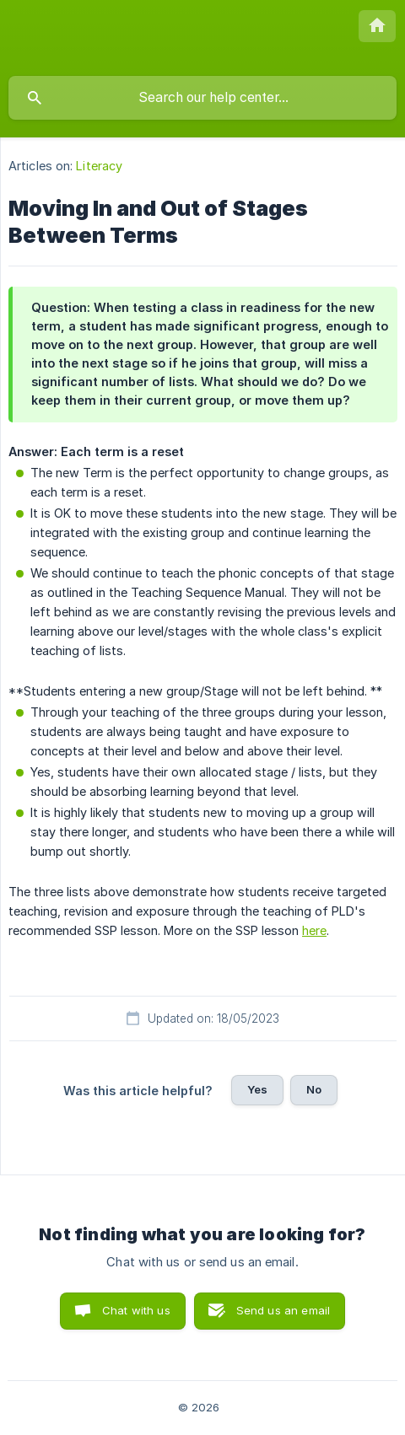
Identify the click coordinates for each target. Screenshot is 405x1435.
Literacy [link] (99, 166)
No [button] (313, 1089)
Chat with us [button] (136, 1310)
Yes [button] (257, 1089)
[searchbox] (202, 98)
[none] (377, 26)
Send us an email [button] (283, 1310)
